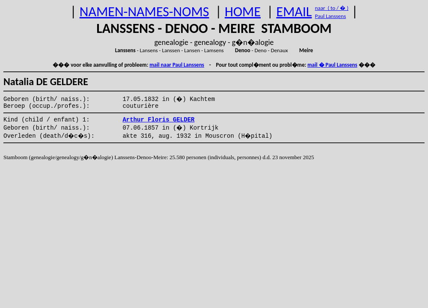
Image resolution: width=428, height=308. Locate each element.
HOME (243, 11)
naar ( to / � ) (331, 8)
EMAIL (294, 11)
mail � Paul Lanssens (332, 65)
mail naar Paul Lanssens (176, 65)
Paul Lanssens (330, 16)
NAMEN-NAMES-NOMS (144, 11)
